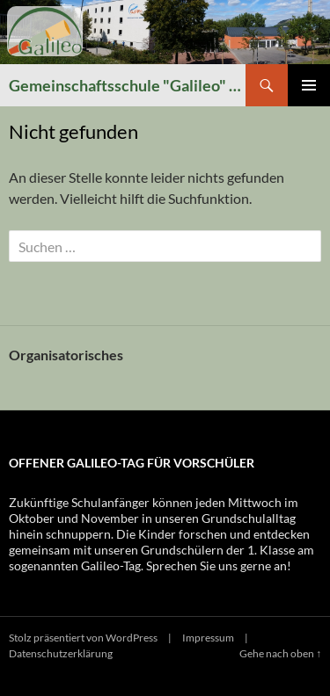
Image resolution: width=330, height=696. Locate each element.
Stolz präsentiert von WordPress (83, 637)
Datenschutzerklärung (61, 653)
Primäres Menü (309, 85)
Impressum (208, 637)
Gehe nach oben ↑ (280, 653)
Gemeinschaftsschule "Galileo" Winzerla (127, 85)
